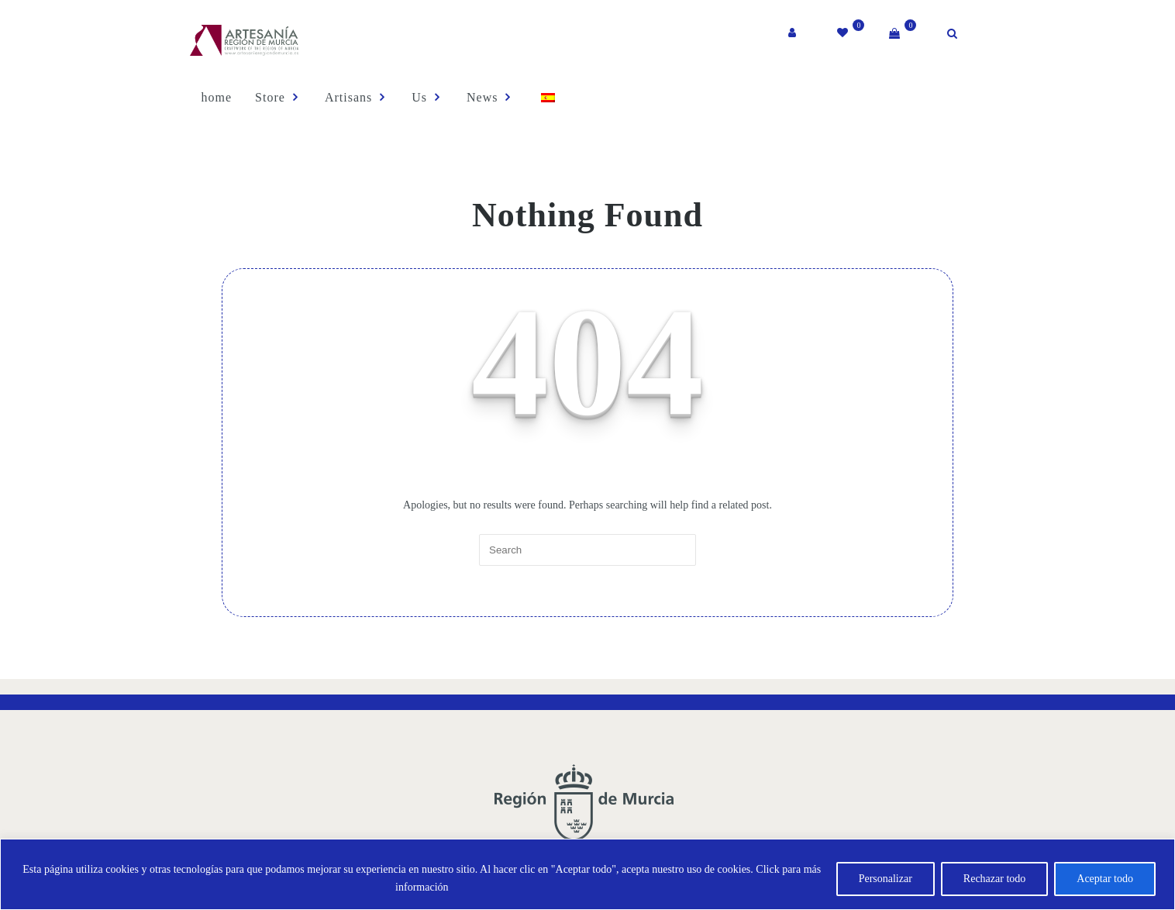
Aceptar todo (1105, 878)
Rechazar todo (994, 878)
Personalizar (885, 878)
